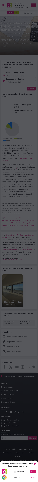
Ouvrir (33, 472)
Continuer (32, 478)
